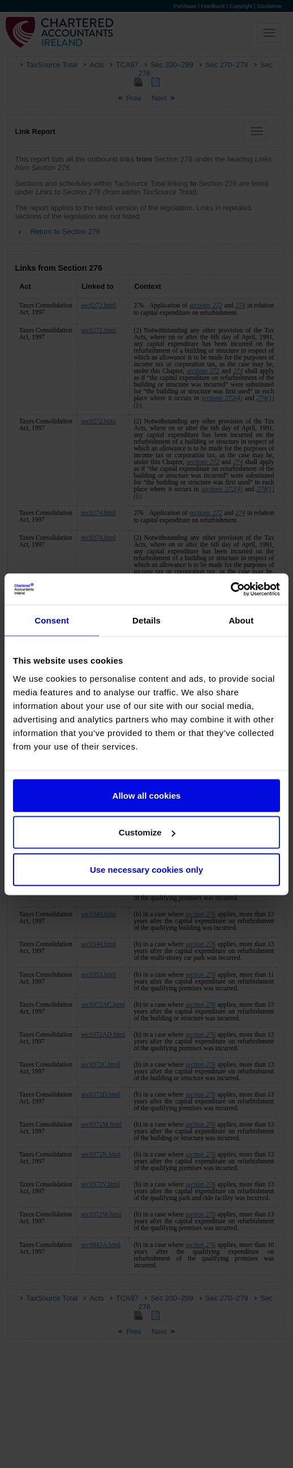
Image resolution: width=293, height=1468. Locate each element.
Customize (147, 832)
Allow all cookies (147, 795)
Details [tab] (146, 620)
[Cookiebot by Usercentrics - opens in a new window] (230, 589)
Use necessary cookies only (146, 869)
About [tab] (241, 620)
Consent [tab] (52, 620)
